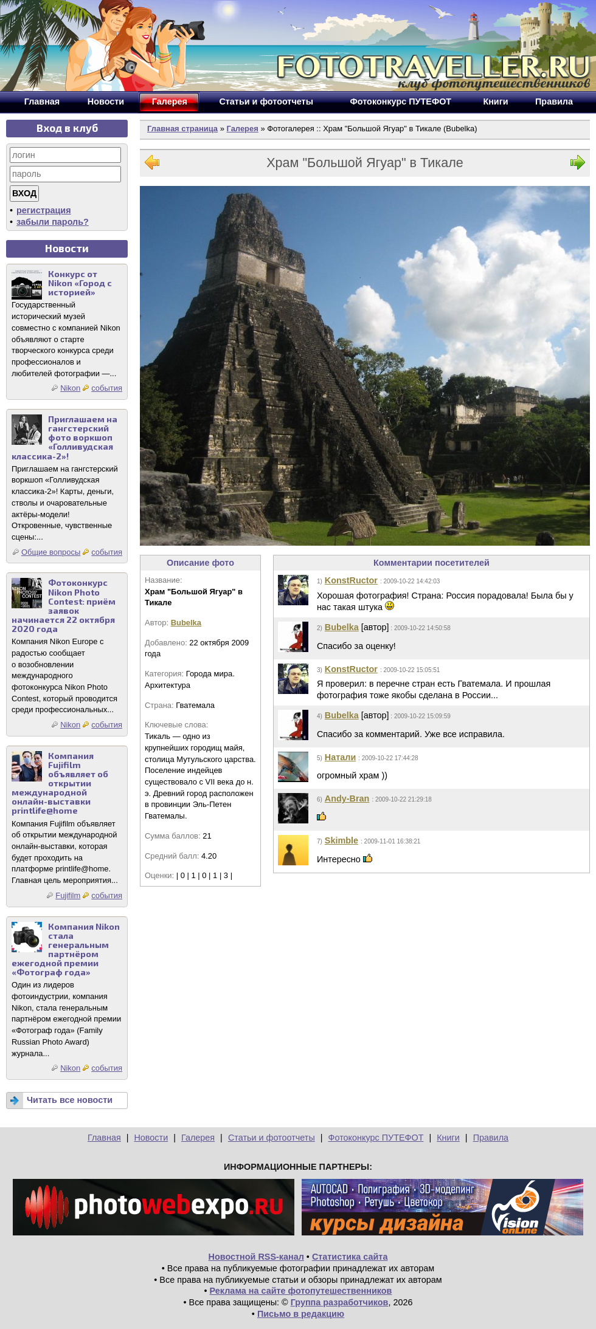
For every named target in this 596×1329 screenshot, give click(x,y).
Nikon (70, 388)
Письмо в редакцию (300, 1314)
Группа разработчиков (340, 1302)
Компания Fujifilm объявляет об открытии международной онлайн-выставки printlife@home (60, 783)
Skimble (341, 840)
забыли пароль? (52, 222)
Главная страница (182, 128)
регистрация (43, 210)
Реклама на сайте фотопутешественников (301, 1291)
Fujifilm (67, 895)
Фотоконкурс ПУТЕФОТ (376, 1137)
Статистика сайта (350, 1257)
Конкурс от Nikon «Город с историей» (80, 283)
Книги (448, 1137)
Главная (104, 1137)
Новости (151, 1137)
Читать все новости (70, 1100)
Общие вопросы (50, 552)
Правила (490, 1137)
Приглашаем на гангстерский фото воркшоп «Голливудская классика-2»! (64, 437)
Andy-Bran (347, 798)
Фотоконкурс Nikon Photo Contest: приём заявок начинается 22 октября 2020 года (64, 605)
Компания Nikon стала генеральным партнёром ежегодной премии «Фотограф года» (66, 949)
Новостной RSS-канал (256, 1257)
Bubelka (186, 622)
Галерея (242, 128)
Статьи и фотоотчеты (271, 1137)
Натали (340, 757)
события (106, 388)
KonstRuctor (351, 580)
